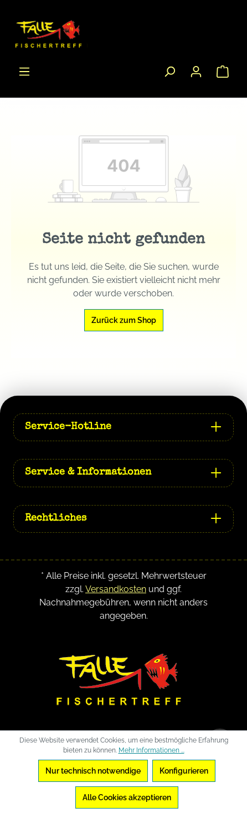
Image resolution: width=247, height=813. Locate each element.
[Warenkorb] (222, 71)
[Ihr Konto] (196, 71)
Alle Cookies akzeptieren (127, 797)
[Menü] (24, 71)
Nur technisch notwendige (93, 770)
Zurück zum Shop (123, 320)
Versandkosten (115, 589)
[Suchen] (169, 71)
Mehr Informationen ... (151, 750)
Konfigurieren (183, 770)
